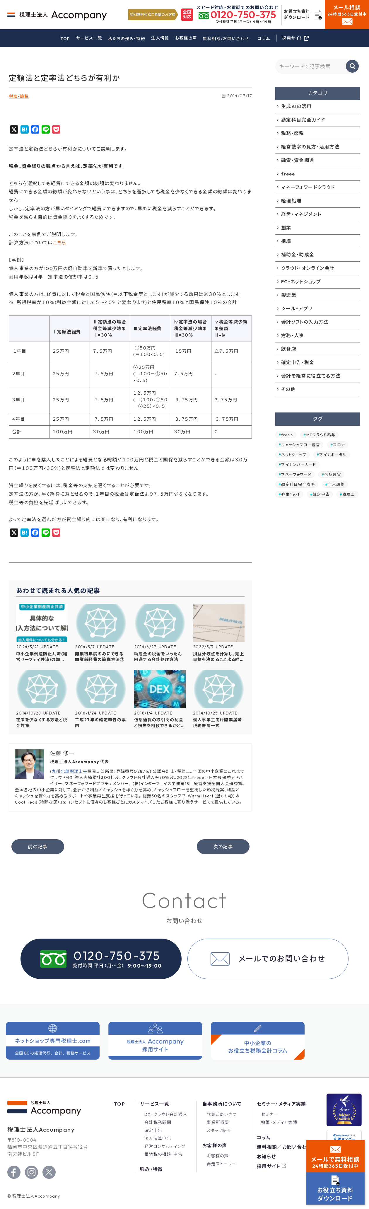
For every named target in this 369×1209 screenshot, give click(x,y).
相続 (286, 241)
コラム (264, 38)
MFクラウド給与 (321, 434)
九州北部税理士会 (69, 771)
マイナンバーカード (298, 464)
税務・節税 (19, 96)
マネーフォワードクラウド (308, 187)
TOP (65, 38)
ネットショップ (293, 454)
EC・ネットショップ (301, 281)
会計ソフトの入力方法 (305, 322)
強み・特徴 (151, 1169)
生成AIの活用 (296, 106)
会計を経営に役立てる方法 (311, 376)
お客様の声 (186, 38)
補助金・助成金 (298, 255)
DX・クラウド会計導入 (165, 1114)
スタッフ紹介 (219, 1130)
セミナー (269, 1114)
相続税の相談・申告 (163, 1154)
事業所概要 (218, 1122)
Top (119, 1104)
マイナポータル (333, 454)
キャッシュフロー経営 (300, 444)
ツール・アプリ (296, 308)
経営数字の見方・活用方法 (310, 147)
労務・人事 (292, 335)
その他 (288, 389)
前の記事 (37, 847)
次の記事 (223, 847)
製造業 (288, 295)
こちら (59, 242)
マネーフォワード (296, 474)
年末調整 (336, 484)
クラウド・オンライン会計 (307, 268)
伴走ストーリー (221, 1164)
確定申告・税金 (298, 362)
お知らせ (266, 1156)
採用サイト (268, 1166)
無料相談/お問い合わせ (226, 38)
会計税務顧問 (157, 1122)
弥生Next (290, 494)
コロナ (339, 444)
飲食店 (288, 349)
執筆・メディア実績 (279, 1122)
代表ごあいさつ (222, 1114)
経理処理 (291, 201)
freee (288, 174)
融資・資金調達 (298, 160)
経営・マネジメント (301, 214)
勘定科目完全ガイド (303, 120)
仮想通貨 (332, 474)
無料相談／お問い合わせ (284, 1147)
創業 (286, 228)
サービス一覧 (89, 38)
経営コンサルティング (165, 1146)
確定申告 (321, 494)
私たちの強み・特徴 (126, 38)
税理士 (349, 494)
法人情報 (160, 38)
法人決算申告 (157, 1138)
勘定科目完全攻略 (298, 484)
